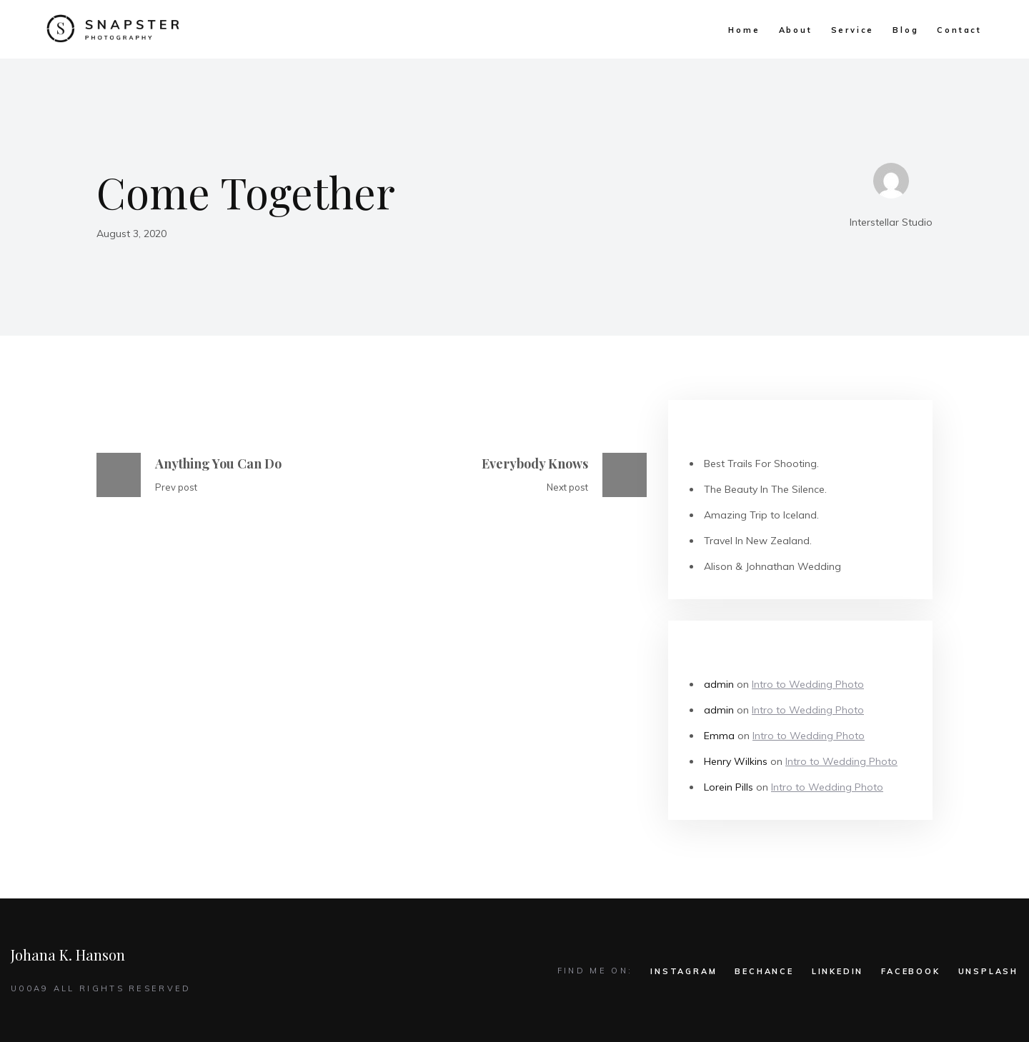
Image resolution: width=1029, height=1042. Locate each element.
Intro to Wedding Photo (808, 684)
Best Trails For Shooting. (761, 463)
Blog (905, 30)
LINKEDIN (837, 971)
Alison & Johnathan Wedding (772, 566)
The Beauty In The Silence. (765, 489)
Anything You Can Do (218, 463)
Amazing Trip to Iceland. (761, 515)
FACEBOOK (910, 971)
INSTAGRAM (683, 971)
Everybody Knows (535, 463)
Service (853, 30)
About (795, 30)
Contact (959, 30)
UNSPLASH (988, 971)
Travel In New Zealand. (758, 540)
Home (744, 30)
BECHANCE (764, 971)
